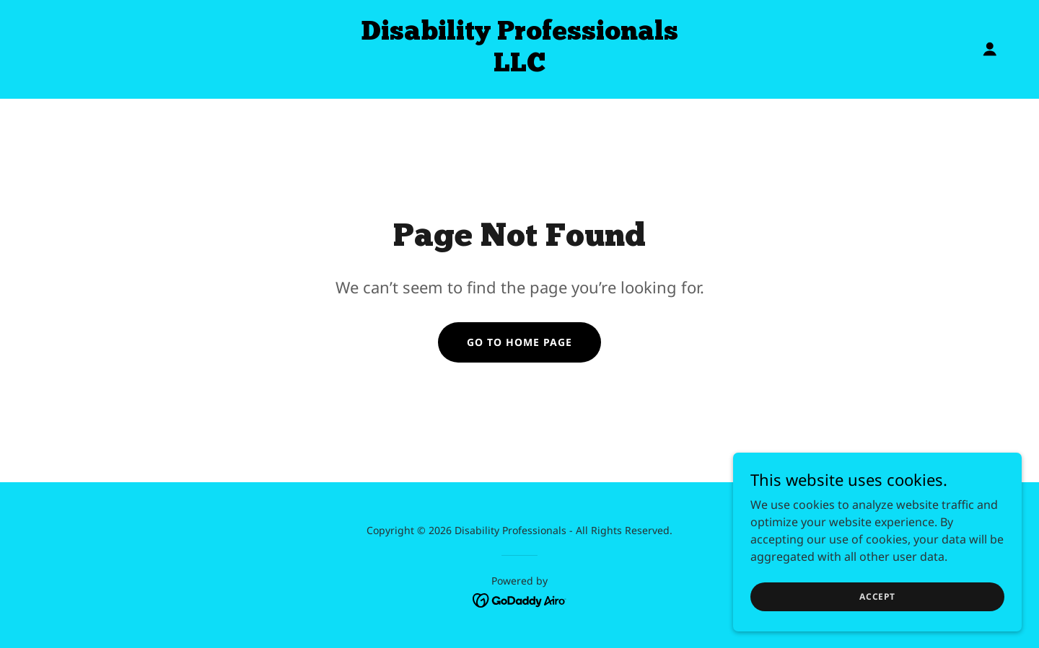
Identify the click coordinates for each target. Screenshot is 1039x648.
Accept (877, 596)
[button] (990, 49)
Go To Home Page (519, 342)
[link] (519, 67)
